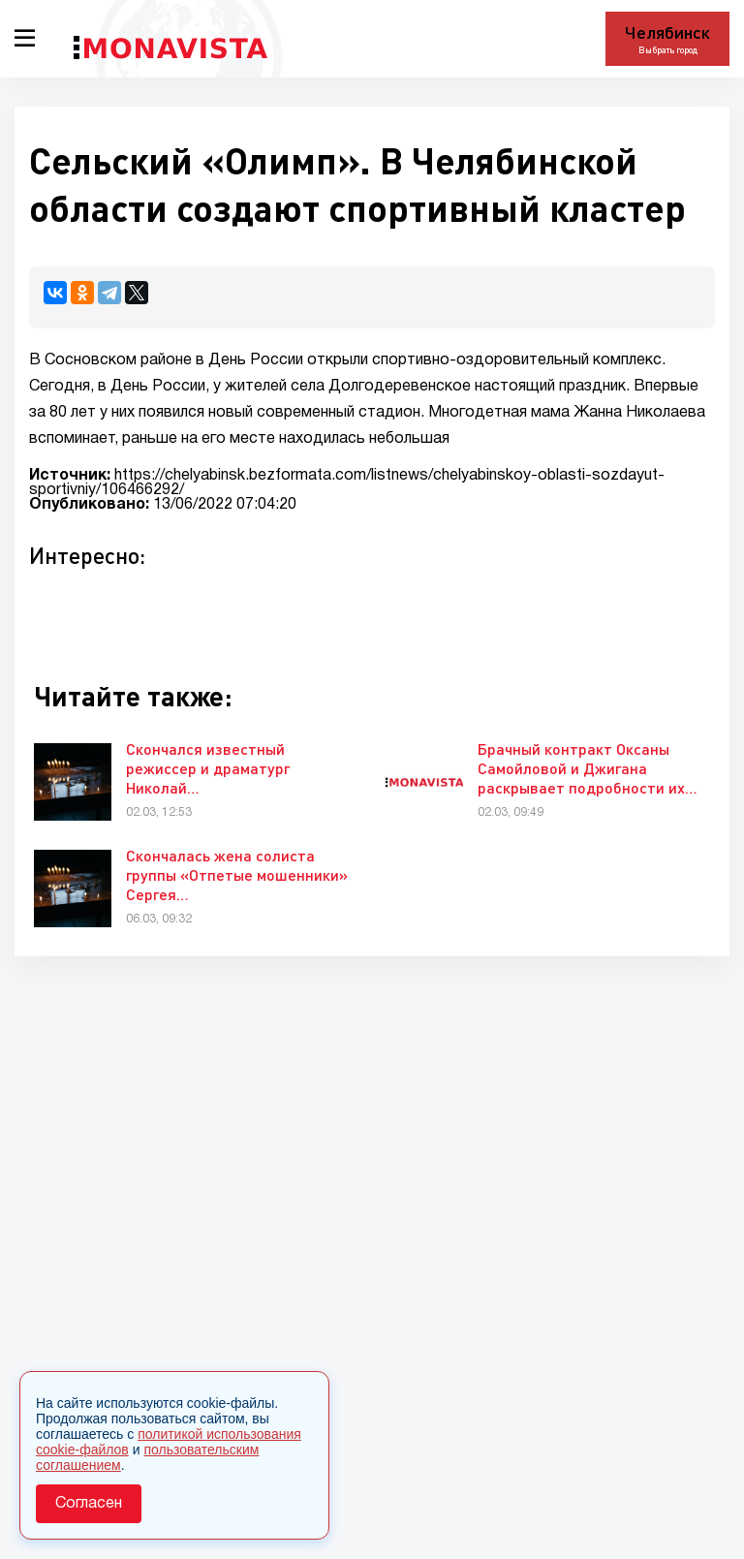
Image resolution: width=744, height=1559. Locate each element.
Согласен (88, 1504)
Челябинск (667, 32)
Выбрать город (668, 50)
